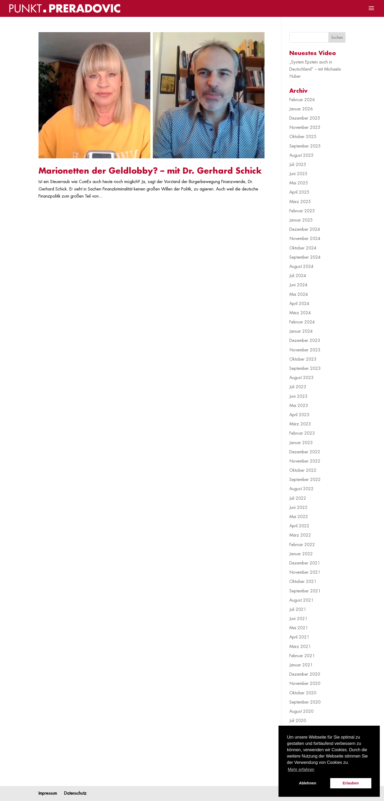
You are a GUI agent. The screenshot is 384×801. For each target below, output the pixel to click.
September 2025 (305, 146)
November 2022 (304, 461)
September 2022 (305, 480)
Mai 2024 (298, 294)
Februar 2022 (302, 545)
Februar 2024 (302, 322)
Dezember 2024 (304, 229)
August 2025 (301, 155)
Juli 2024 (297, 276)
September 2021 (305, 591)
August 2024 (301, 266)
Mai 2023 (298, 406)
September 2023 (305, 368)
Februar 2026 (302, 100)
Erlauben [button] (351, 783)
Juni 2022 (298, 507)
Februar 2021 (302, 656)
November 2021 (304, 572)
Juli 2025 (297, 165)
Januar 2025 (301, 220)
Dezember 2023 (304, 340)
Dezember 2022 (304, 452)
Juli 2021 (297, 609)
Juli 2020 (297, 721)
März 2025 (300, 202)
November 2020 (304, 683)
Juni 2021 (298, 619)
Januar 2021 (301, 665)
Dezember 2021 (304, 563)
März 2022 (300, 535)
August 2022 (301, 489)
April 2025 (299, 192)
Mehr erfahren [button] (301, 769)
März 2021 (300, 647)
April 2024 (299, 304)
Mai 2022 (298, 517)
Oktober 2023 (302, 359)
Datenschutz (75, 793)
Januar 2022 (301, 554)
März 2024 (300, 313)
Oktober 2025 (302, 137)
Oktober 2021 (302, 581)
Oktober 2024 (302, 248)
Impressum (48, 793)
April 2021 (299, 637)
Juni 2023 (298, 396)
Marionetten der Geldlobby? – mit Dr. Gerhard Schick (150, 171)
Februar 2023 (302, 433)
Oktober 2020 (302, 693)
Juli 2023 (297, 387)
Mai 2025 (298, 183)
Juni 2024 (298, 285)
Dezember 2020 (304, 674)
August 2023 (301, 378)
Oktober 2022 (302, 470)
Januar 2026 (301, 109)
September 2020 (305, 702)
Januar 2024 (301, 331)
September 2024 (305, 257)
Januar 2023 (301, 443)
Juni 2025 (298, 174)
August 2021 (301, 600)
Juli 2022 (297, 498)
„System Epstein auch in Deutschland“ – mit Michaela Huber (315, 69)
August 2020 (301, 711)
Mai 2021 (298, 628)
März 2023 (300, 424)
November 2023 (304, 350)
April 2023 (299, 415)
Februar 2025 (302, 211)
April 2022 (299, 526)
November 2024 (304, 239)
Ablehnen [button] (307, 783)
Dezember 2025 (304, 118)
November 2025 (304, 127)
